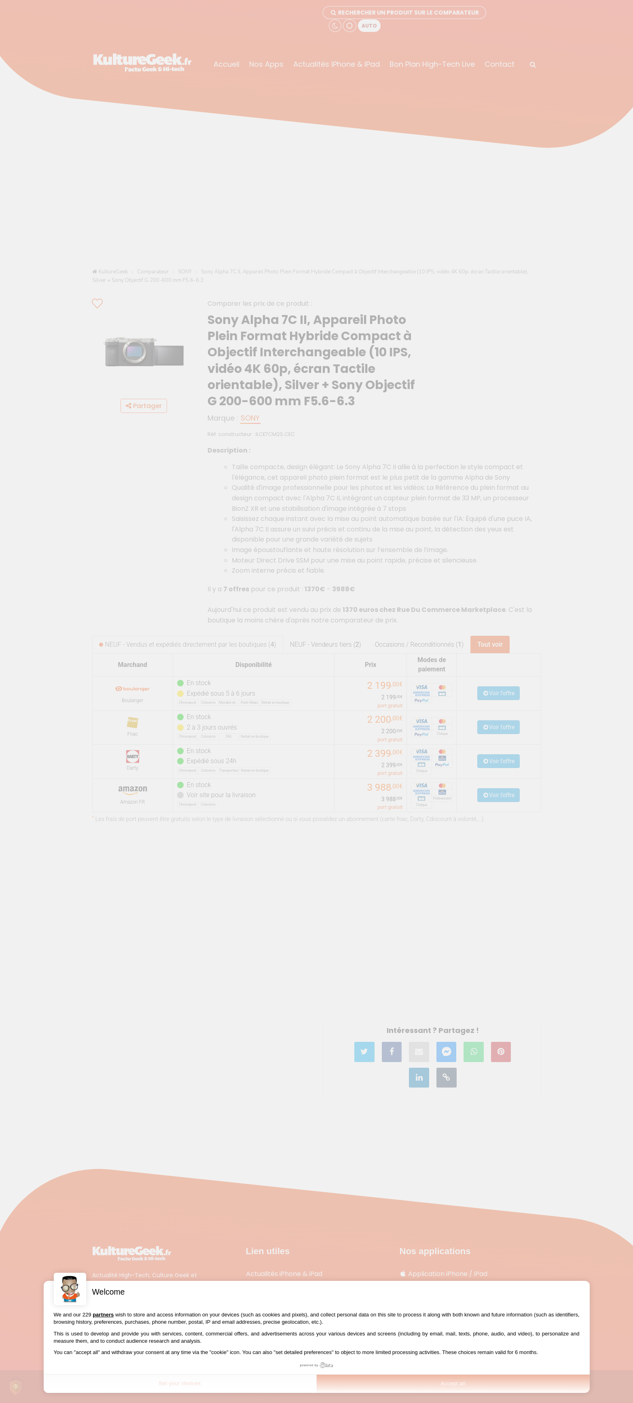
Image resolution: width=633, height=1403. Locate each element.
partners (103, 1315)
